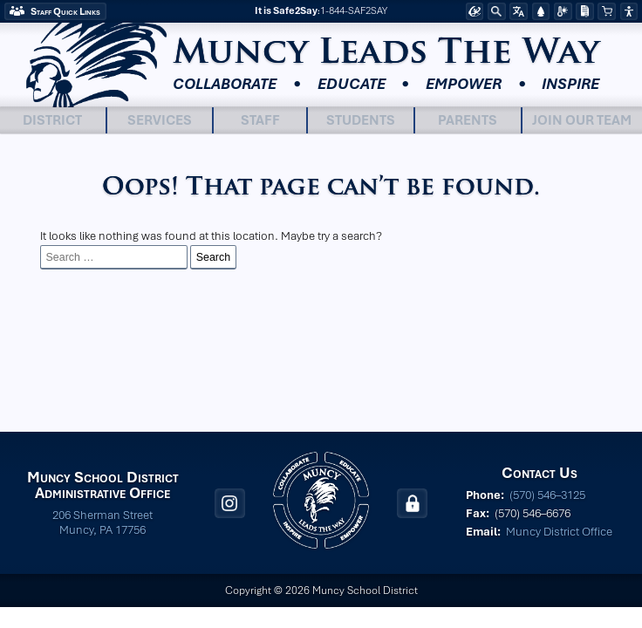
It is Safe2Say (286, 11)
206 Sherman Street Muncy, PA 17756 (102, 522)
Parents (467, 120)
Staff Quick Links (65, 11)
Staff (260, 120)
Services (159, 120)
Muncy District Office (559, 531)
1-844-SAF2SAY (353, 11)
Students (360, 120)
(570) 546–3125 (547, 495)
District (52, 120)
